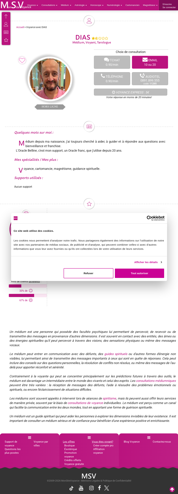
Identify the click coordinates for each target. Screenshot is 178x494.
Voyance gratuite (74, 464)
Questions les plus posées (13, 451)
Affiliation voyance (99, 451)
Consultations (49, 5)
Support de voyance (11, 443)
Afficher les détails (146, 262)
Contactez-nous (162, 441)
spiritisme (109, 398)
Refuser (88, 273)
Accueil (20, 27)
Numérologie (114, 5)
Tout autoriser (139, 273)
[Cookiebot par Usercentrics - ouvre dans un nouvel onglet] (149, 218)
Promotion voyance (70, 454)
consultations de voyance (85, 403)
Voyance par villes (41, 443)
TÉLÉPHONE (112, 78)
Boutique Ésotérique (70, 447)
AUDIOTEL (150, 79)
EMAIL (150, 62)
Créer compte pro (103, 445)
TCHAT (112, 62)
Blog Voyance (132, 441)
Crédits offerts (72, 460)
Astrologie (81, 5)
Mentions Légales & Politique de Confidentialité (106, 480)
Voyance (32, 5)
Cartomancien (132, 5)
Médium (66, 5)
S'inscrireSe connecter (169, 6)
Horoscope (96, 5)
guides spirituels (115, 354)
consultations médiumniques (156, 381)
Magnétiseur (150, 5)
